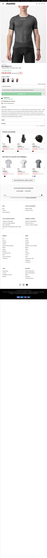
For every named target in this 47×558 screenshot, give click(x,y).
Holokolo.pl (31, 291)
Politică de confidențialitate (30, 221)
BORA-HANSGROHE (29, 271)
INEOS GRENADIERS (30, 272)
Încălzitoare (27, 260)
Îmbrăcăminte (5, 271)
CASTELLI (3, 64)
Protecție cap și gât (6, 253)
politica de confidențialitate (31, 197)
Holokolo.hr (29, 293)
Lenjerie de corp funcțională (31, 245)
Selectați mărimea (6, 86)
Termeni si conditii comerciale (31, 224)
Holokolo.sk (19, 291)
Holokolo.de (24, 293)
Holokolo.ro (42, 291)
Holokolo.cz (25, 291)
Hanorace (27, 253)
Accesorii (4, 272)
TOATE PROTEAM (29, 278)
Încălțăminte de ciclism (7, 274)
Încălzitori (4, 251)
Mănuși (3, 247)
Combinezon (5, 258)
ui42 (16, 291)
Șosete (3, 249)
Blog (3, 208)
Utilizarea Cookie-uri (29, 223)
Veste (3, 254)
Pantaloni (4, 242)
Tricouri (4, 240)
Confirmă (41, 195)
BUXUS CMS (10, 291)
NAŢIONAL (27, 276)
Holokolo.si (12, 293)
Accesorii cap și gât (29, 258)
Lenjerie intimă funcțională (7, 245)
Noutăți (26, 238)
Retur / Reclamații (6, 224)
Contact (4, 210)
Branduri (4, 276)
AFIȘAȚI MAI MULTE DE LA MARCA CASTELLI (23, 180)
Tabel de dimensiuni (42, 83)
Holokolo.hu (36, 291)
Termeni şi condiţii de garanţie (9, 223)
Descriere (4, 107)
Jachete (4, 243)
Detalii (3, 120)
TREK (26, 274)
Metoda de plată (28, 208)
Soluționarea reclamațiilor (8, 221)
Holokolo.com (18, 293)
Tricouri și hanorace (6, 256)
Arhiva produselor (6, 212)
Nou (3, 238)
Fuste (26, 256)
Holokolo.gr (35, 293)
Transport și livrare (29, 210)
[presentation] (2, 143)
